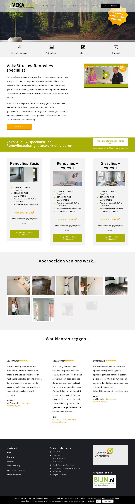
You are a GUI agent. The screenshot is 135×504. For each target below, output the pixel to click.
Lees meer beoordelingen (19, 404)
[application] (106, 76)
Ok (98, 501)
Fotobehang (51, 53)
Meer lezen (108, 501)
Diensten (10, 461)
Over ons (10, 457)
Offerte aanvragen (14, 466)
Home (9, 452)
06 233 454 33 (57, 462)
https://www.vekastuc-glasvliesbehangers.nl (67, 468)
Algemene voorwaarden (16, 470)
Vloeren (83, 53)
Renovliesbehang (19, 53)
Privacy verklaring (14, 474)
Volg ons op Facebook (59, 475)
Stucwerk (116, 53)
